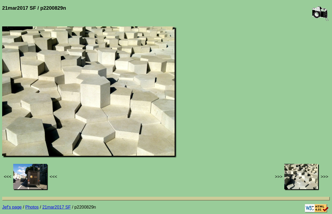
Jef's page (12, 207)
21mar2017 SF (56, 207)
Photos (32, 207)
